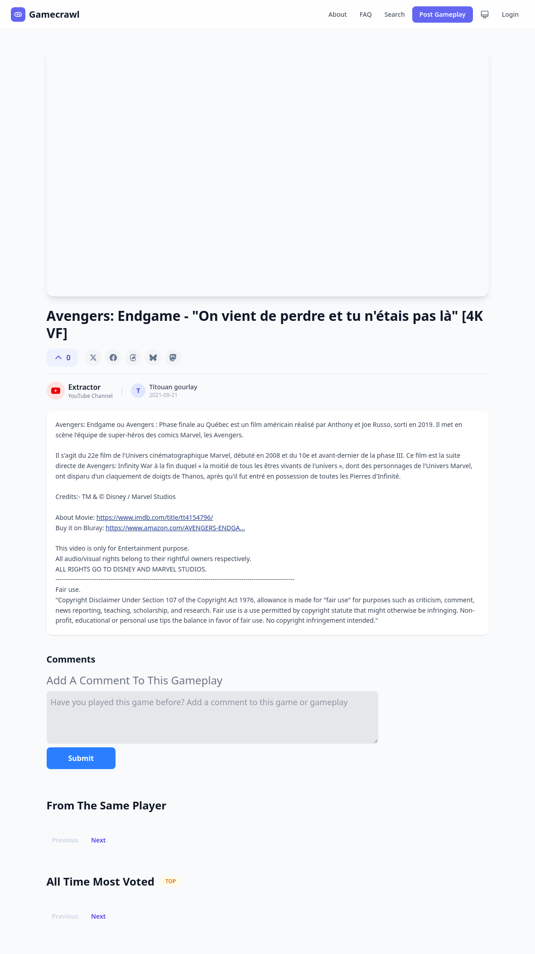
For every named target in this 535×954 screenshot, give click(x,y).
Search (395, 14)
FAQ (366, 14)
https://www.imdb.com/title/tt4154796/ (154, 517)
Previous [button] (65, 840)
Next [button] (98, 840)
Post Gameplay (442, 14)
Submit (81, 758)
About (337, 14)
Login (510, 14)
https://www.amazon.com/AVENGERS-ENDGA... (175, 527)
